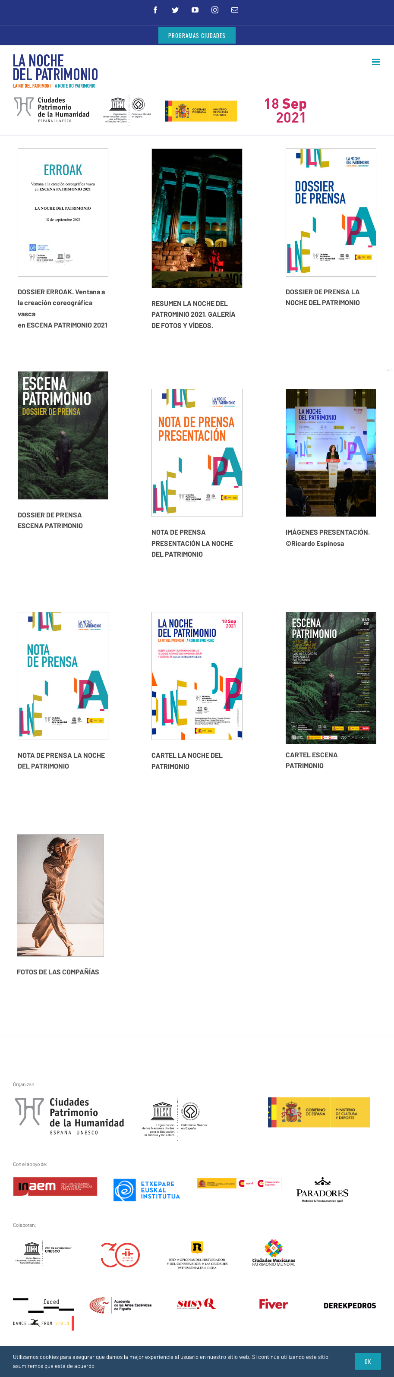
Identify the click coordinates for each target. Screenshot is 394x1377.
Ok (368, 1361)
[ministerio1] (319, 1103)
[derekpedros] (350, 1308)
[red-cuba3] (197, 1246)
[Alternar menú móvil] (376, 61)
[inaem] (55, 1182)
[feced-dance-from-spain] (44, 1302)
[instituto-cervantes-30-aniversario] (120, 1248)
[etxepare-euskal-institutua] (146, 1182)
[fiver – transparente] (273, 1303)
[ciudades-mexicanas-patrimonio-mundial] (273, 1244)
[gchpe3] (69, 1103)
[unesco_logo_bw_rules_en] (44, 1244)
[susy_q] (196, 1303)
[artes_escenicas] (120, 1302)
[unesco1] (175, 1103)
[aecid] (239, 1183)
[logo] (322, 1182)
